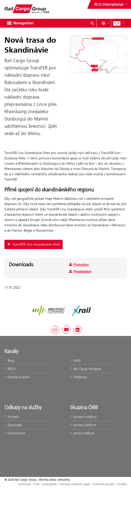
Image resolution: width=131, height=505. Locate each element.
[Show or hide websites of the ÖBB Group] (111, 4)
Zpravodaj (13, 425)
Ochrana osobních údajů (75, 484)
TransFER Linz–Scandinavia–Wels (33, 244)
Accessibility (49, 484)
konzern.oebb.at (83, 417)
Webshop (78, 377)
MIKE (75, 360)
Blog (9, 360)
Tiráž (36, 484)
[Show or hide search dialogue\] (92, 23)
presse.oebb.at (82, 433)
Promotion (79, 265)
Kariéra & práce (17, 377)
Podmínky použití (103, 484)
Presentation (80, 271)
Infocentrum (14, 433)
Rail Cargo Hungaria (85, 369)
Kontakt (11, 417)
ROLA (10, 369)
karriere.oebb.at (83, 425)
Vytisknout (24, 484)
